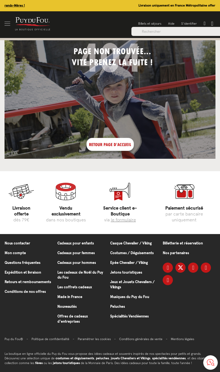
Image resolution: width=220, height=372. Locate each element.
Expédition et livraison (23, 272)
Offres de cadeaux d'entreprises (72, 319)
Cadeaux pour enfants (75, 243)
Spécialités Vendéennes (129, 316)
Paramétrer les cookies (94, 339)
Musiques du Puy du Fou (129, 297)
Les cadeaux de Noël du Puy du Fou (80, 275)
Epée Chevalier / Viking (129, 263)
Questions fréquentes (22, 263)
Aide (171, 23)
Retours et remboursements (28, 282)
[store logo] (33, 21)
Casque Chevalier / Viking (131, 243)
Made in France (69, 297)
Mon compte (15, 253)
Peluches (117, 306)
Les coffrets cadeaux (74, 287)
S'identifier (189, 23)
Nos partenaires (176, 253)
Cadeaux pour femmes (76, 253)
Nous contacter (17, 243)
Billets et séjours (149, 23)
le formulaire (123, 219)
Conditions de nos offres (25, 291)
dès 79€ (21, 213)
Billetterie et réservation (183, 243)
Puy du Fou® (14, 339)
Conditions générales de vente (140, 339)
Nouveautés (67, 306)
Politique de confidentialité (50, 339)
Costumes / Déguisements (132, 253)
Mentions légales (182, 339)
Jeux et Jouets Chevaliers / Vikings (132, 284)
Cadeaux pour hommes (76, 263)
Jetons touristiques (126, 272)
